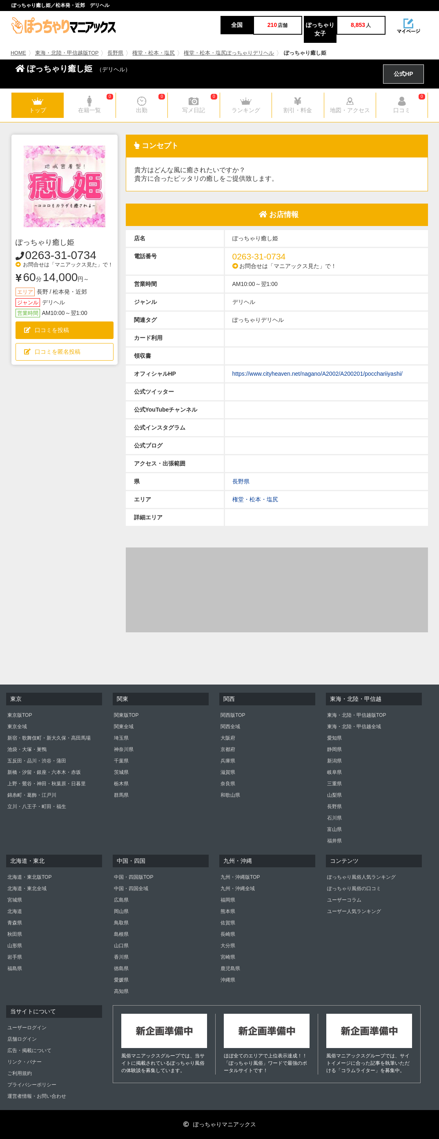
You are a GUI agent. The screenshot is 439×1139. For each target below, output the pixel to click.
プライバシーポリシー (31, 1085)
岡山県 (121, 911)
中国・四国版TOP (133, 877)
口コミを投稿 (46, 330)
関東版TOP (126, 715)
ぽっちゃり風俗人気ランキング (361, 877)
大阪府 (228, 738)
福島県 (14, 968)
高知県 (121, 991)
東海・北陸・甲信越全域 (354, 726)
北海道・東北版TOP (29, 877)
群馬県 (121, 795)
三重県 (334, 784)
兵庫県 (228, 761)
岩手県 (14, 957)
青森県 (14, 923)
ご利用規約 (19, 1073)
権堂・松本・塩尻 (153, 53)
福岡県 (228, 900)
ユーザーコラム (344, 900)
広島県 (121, 900)
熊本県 (228, 911)
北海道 (14, 911)
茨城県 (121, 772)
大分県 (228, 945)
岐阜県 (334, 772)
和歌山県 (230, 795)
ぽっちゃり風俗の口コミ (354, 888)
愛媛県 (121, 980)
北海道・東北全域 (27, 888)
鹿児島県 (230, 968)
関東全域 (124, 726)
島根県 (121, 934)
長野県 (115, 53)
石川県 (334, 818)
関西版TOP (233, 715)
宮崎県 (228, 957)
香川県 (121, 957)
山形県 (14, 945)
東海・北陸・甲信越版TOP (67, 53)
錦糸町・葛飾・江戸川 (31, 795)
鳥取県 (121, 923)
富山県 (334, 829)
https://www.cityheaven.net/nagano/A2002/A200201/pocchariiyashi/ (317, 373)
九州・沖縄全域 (238, 888)
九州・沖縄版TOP (240, 877)
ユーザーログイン (27, 1027)
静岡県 (334, 749)
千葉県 (121, 761)
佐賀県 (228, 923)
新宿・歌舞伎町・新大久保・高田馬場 (49, 738)
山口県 (121, 945)
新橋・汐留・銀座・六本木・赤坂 (44, 772)
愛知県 (334, 738)
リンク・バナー (24, 1062)
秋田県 (14, 934)
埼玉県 (121, 738)
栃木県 (121, 784)
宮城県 (14, 900)
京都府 (228, 749)
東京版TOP (19, 715)
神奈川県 (124, 749)
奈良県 (228, 784)
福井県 (334, 841)
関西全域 (230, 726)
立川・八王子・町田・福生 (36, 806)
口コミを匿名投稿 (52, 351)
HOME (18, 53)
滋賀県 (228, 772)
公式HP (403, 74)
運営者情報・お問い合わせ (36, 1096)
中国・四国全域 (131, 888)
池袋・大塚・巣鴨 (27, 749)
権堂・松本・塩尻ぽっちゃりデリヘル (229, 53)
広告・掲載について (29, 1050)
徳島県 (121, 968)
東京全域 (17, 726)
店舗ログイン (22, 1039)
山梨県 (334, 795)
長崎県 (228, 934)
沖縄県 (228, 980)
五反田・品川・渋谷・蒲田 (36, 761)
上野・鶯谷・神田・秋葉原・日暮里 (46, 784)
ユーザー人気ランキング (354, 911)
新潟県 (334, 761)
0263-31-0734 (60, 255)
